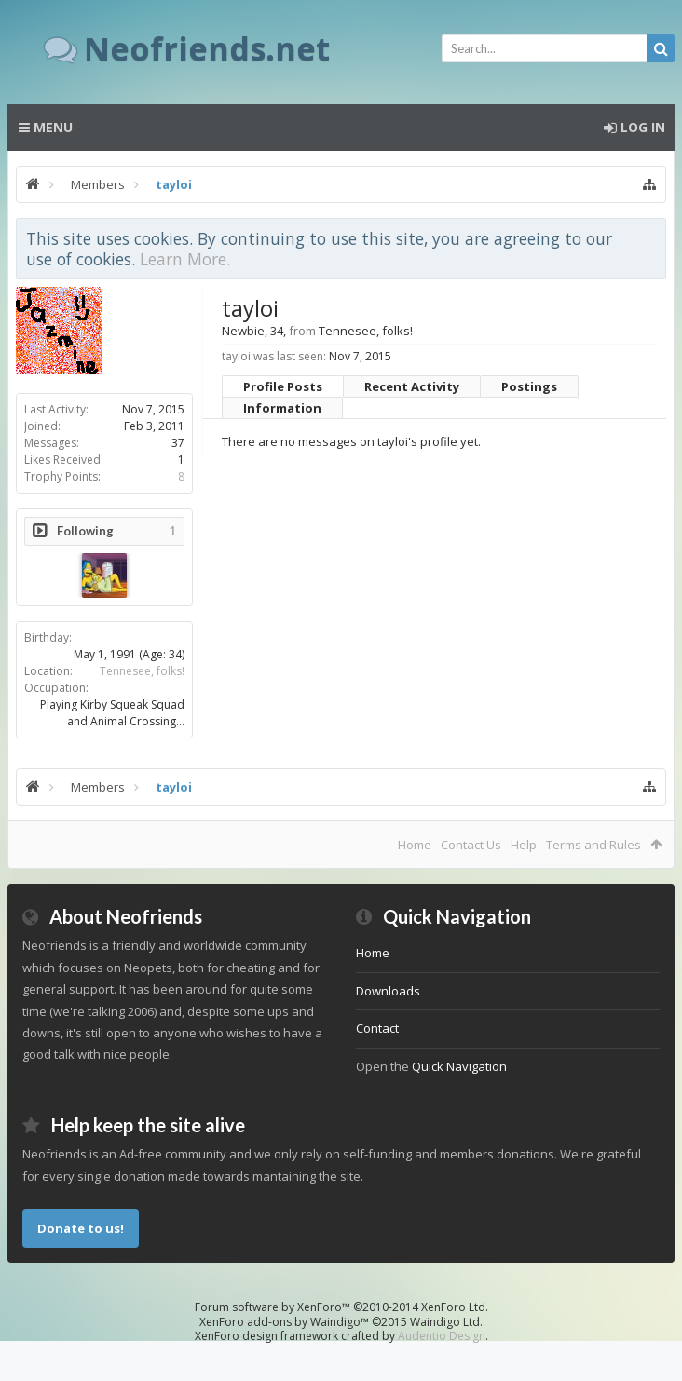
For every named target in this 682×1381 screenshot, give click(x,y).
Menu (46, 127)
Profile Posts (282, 386)
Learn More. (185, 259)
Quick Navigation (459, 1066)
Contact (377, 1028)
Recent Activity (411, 386)
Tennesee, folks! (142, 671)
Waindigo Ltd (445, 1322)
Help (524, 844)
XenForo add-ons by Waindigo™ (284, 1322)
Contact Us (471, 844)
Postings (529, 386)
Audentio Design (441, 1336)
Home (414, 844)
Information (282, 407)
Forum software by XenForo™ (341, 1307)
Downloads (388, 990)
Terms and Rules (593, 844)
